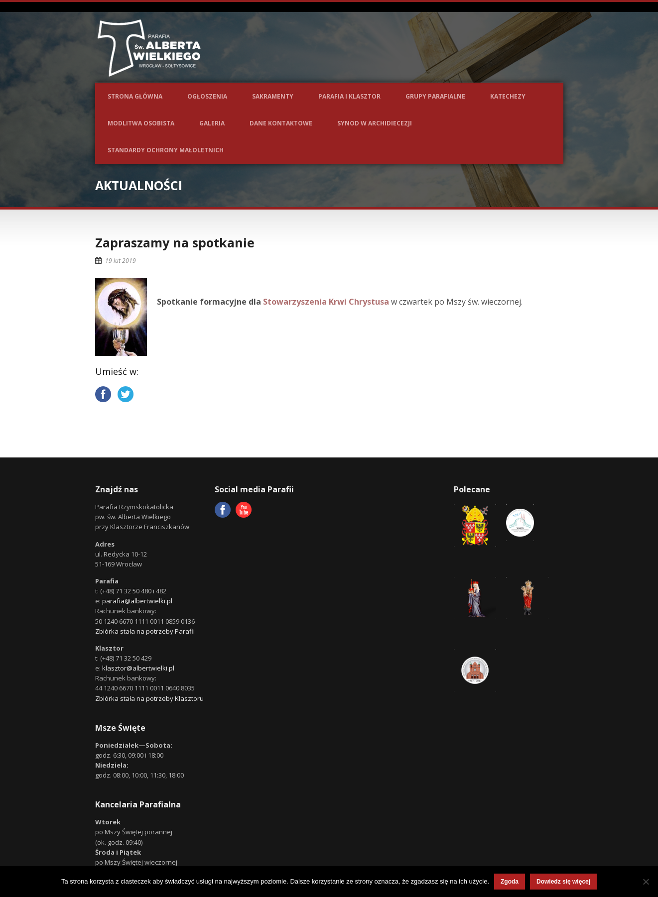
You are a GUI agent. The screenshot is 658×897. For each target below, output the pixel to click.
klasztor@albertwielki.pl (138, 668)
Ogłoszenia (207, 96)
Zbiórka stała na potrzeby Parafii (145, 631)
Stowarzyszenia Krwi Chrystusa (326, 301)
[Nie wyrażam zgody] (646, 882)
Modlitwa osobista (141, 123)
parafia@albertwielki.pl (137, 600)
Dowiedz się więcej (563, 881)
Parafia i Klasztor (349, 96)
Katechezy (508, 96)
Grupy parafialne (435, 96)
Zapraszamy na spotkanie (175, 242)
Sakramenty (272, 96)
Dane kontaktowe (281, 123)
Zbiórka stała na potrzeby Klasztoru (149, 698)
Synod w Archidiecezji (374, 123)
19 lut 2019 (120, 260)
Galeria (212, 123)
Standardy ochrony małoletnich (166, 150)
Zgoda (510, 881)
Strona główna (135, 96)
